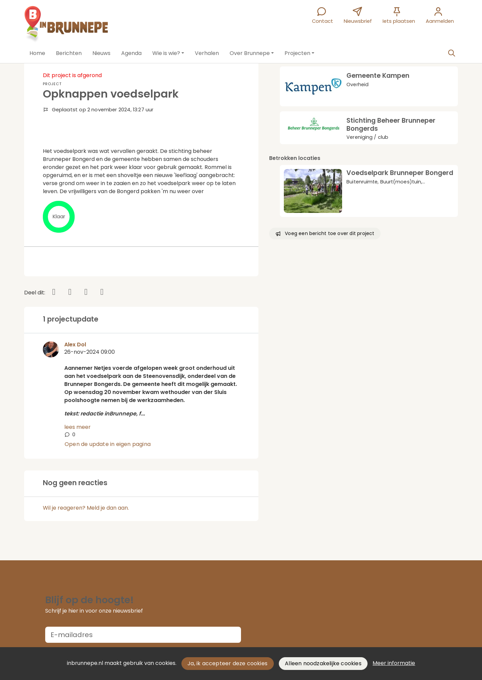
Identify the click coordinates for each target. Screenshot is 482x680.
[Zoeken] (451, 53)
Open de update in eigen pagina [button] (108, 444)
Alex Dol (75, 344)
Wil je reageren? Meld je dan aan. (86, 508)
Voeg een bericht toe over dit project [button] (324, 233)
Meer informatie (394, 663)
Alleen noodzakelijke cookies (323, 663)
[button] (37, 53)
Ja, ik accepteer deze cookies (227, 663)
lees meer (77, 427)
